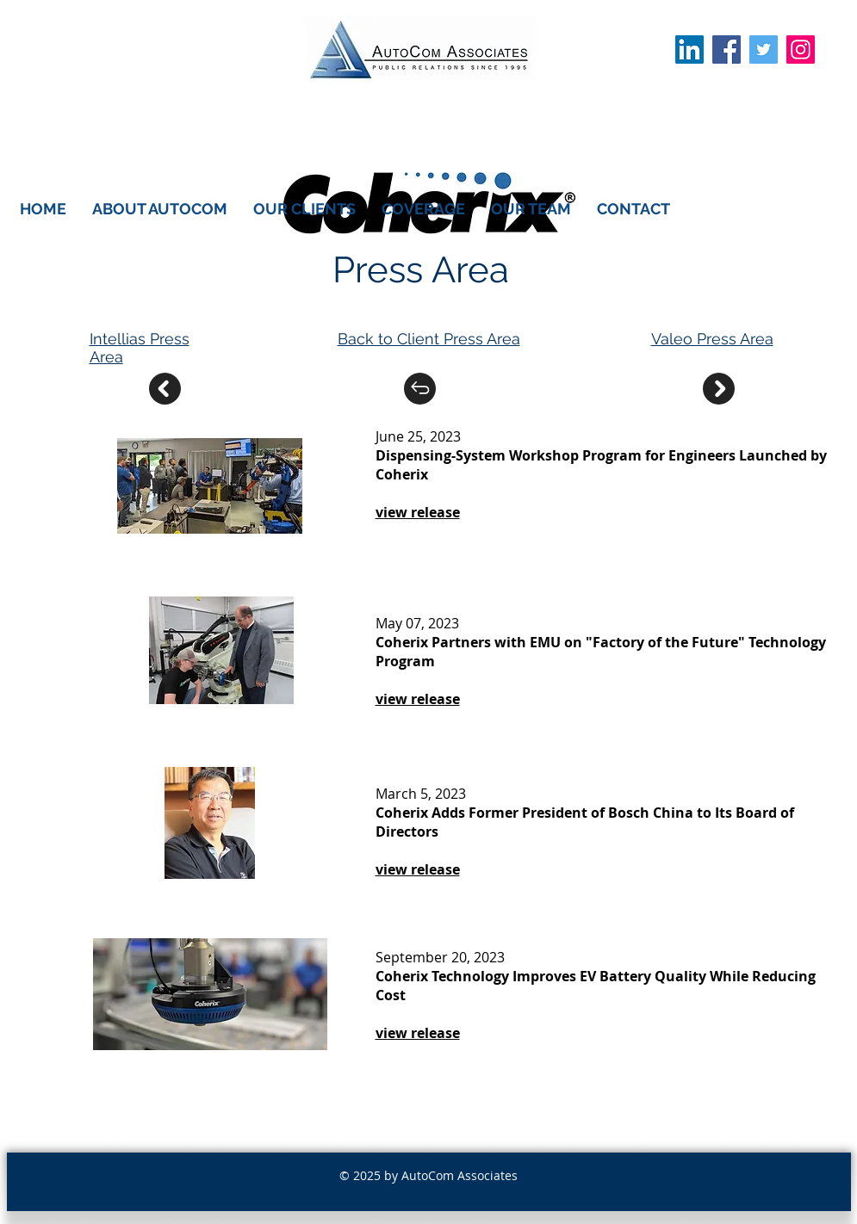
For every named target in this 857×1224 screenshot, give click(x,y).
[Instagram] (800, 49)
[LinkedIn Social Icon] (689, 49)
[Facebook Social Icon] (726, 49)
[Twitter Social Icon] (763, 49)
